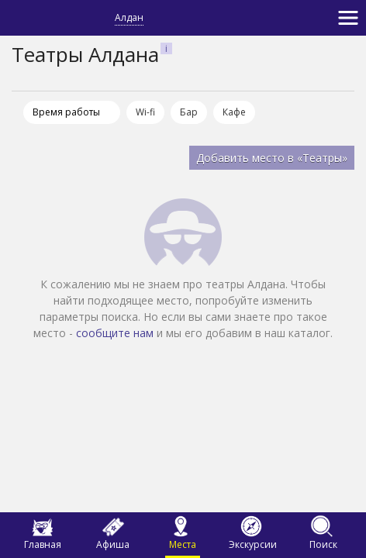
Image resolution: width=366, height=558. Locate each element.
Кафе (234, 112)
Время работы (66, 112)
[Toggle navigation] (348, 17)
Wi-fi (145, 112)
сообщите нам (115, 333)
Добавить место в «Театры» (271, 157)
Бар (189, 112)
